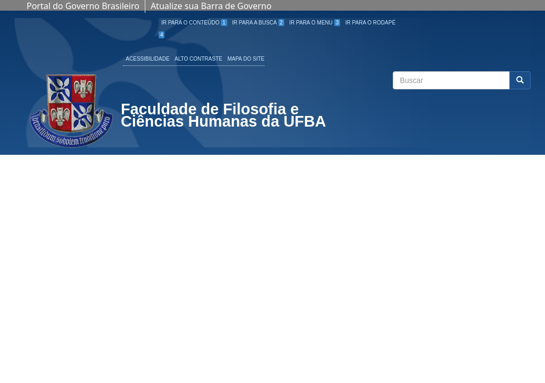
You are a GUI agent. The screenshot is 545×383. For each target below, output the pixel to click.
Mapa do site (246, 59)
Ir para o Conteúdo (194, 23)
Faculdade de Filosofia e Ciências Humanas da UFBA (223, 116)
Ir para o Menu (315, 23)
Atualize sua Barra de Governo (211, 6)
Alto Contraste (198, 59)
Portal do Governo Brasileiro (83, 6)
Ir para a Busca (258, 23)
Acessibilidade (147, 59)
